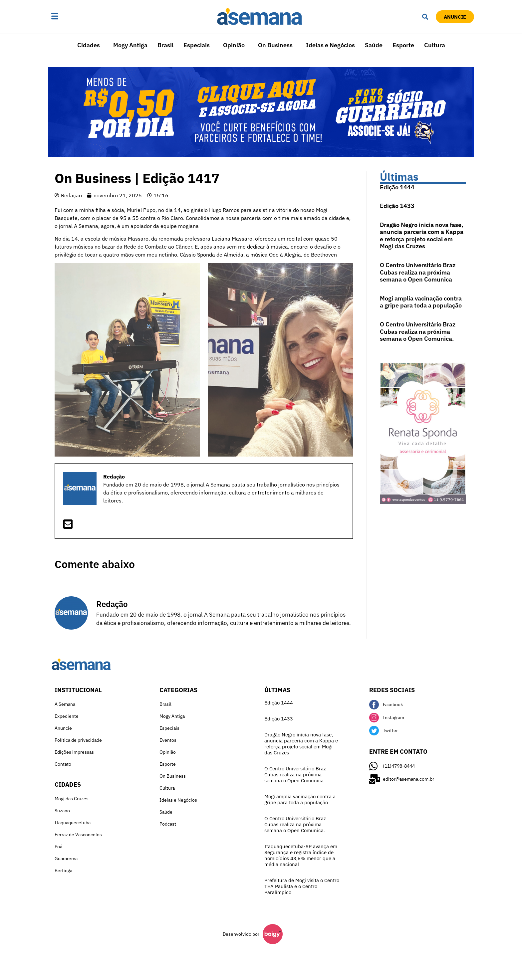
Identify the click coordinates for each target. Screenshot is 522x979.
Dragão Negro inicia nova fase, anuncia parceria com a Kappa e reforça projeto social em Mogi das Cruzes (421, 235)
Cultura (434, 45)
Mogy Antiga (130, 45)
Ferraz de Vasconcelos (78, 835)
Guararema (66, 859)
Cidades (88, 45)
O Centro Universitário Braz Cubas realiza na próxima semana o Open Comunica (417, 272)
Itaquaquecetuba (73, 823)
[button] (75, 16)
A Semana (65, 704)
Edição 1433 (397, 206)
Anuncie (63, 728)
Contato (63, 764)
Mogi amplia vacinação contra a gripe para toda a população (421, 301)
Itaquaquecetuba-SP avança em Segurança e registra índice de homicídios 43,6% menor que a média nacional (300, 855)
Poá (58, 847)
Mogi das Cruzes (72, 799)
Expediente (67, 716)
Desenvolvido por (241, 934)
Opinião (234, 45)
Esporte (403, 45)
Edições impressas (74, 752)
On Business (275, 45)
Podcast (167, 824)
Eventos (167, 740)
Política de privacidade (78, 740)
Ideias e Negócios (330, 45)
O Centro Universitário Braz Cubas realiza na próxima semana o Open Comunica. (417, 331)
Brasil (165, 45)
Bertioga (63, 871)
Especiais (196, 45)
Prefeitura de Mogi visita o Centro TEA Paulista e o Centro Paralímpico (301, 886)
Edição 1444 (397, 187)
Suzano (62, 811)
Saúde (374, 45)
